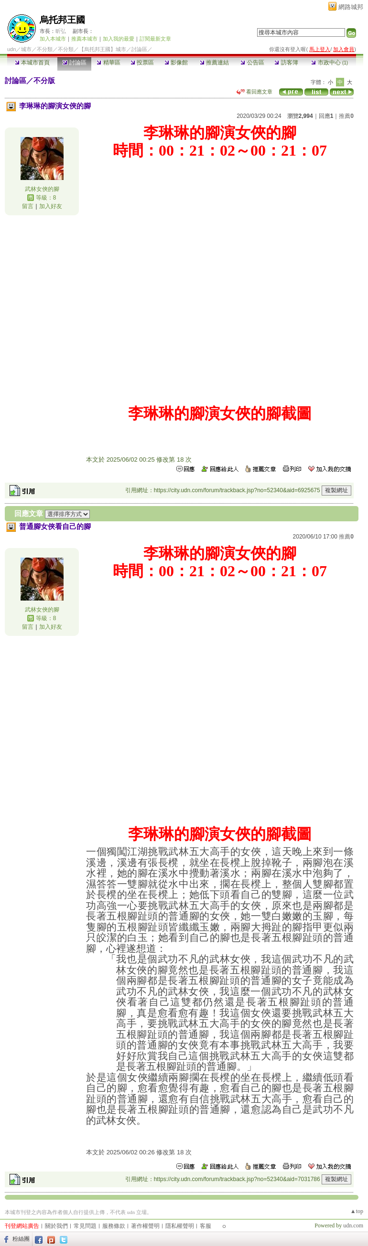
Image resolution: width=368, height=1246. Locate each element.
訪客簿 (286, 62)
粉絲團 (21, 1238)
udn (11, 49)
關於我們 (56, 1226)
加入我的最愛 (118, 39)
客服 (205, 1226)
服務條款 (113, 1226)
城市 (26, 49)
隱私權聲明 (179, 1226)
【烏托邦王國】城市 (102, 49)
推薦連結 (214, 62)
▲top (356, 1211)
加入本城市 (53, 39)
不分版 (44, 80)
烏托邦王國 (62, 20)
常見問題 (85, 1226)
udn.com (353, 1225)
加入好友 (50, 206)
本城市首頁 (32, 62)
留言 (27, 206)
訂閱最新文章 (155, 39)
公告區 (252, 62)
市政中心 (329, 62)
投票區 (142, 62)
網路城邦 (350, 7)
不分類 (45, 49)
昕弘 (60, 31)
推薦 (346, 116)
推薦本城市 (84, 39)
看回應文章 (254, 92)
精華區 (108, 62)
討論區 (74, 62)
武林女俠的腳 (42, 189)
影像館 (176, 62)
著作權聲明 (145, 1226)
